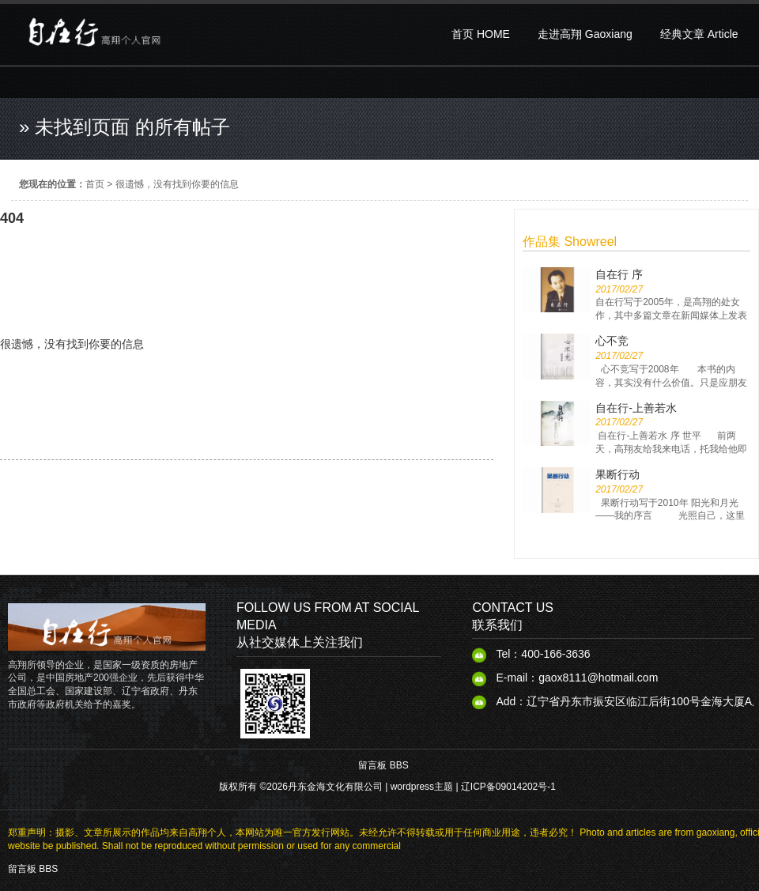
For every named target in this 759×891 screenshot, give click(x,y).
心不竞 (612, 340)
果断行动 (617, 474)
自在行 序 (619, 274)
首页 (94, 184)
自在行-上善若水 (636, 408)
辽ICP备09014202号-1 (508, 786)
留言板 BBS (383, 765)
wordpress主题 (422, 786)
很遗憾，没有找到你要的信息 (177, 184)
